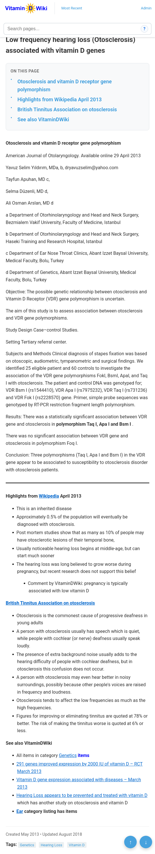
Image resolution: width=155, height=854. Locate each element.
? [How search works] (145, 29)
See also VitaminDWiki (43, 119)
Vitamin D (76, 845)
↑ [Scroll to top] (130, 842)
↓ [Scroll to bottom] (145, 842)
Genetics (68, 755)
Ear (19, 811)
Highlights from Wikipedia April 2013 (59, 99)
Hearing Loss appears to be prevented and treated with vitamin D (81, 795)
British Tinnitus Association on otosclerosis (67, 109)
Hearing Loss (51, 845)
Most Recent (71, 8)
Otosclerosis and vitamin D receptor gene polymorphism (64, 85)
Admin (146, 8)
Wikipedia (49, 496)
